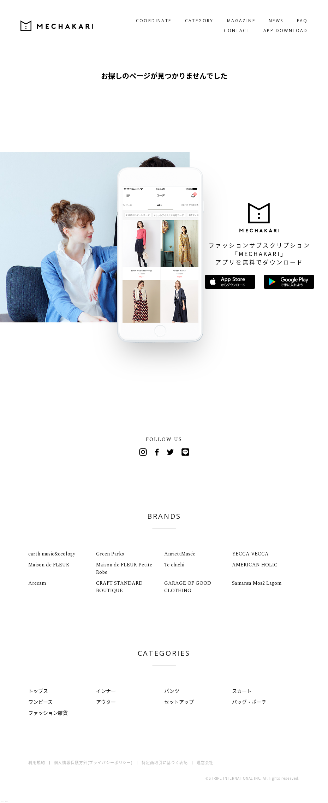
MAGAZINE (233, 13)
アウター (106, 701)
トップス (38, 690)
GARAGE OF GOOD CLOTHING (187, 586)
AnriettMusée (179, 554)
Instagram (143, 452)
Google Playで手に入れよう (289, 282)
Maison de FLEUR (48, 565)
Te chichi (174, 565)
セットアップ (179, 701)
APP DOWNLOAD (277, 23)
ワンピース (40, 701)
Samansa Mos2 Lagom (256, 583)
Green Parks (110, 554)
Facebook (157, 452)
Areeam (37, 583)
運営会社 (205, 763)
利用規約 (36, 763)
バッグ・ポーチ (249, 701)
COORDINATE (145, 13)
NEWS (268, 13)
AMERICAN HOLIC (255, 565)
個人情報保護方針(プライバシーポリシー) (93, 763)
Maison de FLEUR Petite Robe (124, 568)
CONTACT (229, 23)
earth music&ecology (51, 554)
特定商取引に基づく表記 (165, 763)
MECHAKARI (65, 18)
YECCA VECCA (250, 554)
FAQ (294, 13)
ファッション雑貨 (48, 712)
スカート (242, 690)
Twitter (171, 452)
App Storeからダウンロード (230, 282)
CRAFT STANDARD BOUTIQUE (119, 586)
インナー (106, 690)
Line (185, 452)
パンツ (171, 690)
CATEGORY (191, 13)
